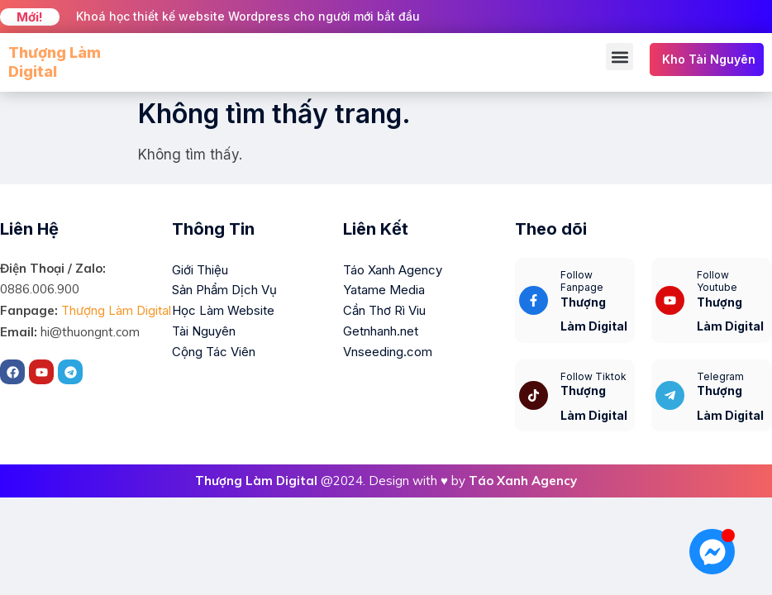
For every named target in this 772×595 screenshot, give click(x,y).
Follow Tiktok (593, 376)
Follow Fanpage (581, 281)
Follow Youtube (717, 281)
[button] (619, 56)
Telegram (720, 376)
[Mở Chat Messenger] (712, 551)
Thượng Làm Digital (116, 310)
